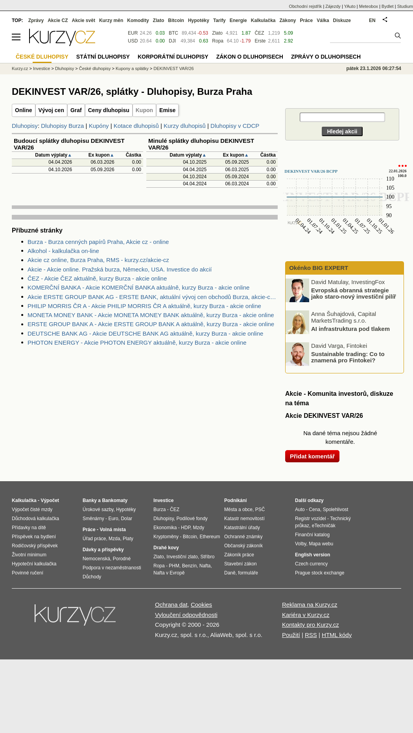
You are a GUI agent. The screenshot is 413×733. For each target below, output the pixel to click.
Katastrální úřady (242, 527)
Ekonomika (165, 527)
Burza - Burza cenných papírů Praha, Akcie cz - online (98, 241)
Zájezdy (333, 6)
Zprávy (36, 20)
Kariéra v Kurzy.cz (306, 614)
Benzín (189, 566)
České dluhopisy (95, 68)
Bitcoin (176, 20)
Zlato (217, 33)
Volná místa (112, 529)
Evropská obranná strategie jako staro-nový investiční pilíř (353, 293)
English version (312, 555)
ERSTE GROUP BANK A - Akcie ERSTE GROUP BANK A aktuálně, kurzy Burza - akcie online (151, 324)
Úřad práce (94, 538)
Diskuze (342, 20)
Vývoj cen (51, 110)
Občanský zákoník (243, 545)
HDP (185, 527)
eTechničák (324, 525)
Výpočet (50, 500)
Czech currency (311, 564)
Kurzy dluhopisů (185, 125)
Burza (159, 509)
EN (372, 20)
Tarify (219, 20)
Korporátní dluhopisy (173, 57)
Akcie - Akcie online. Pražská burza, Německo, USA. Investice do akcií (120, 269)
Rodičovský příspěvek (35, 545)
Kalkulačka (263, 20)
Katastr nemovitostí (244, 518)
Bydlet (388, 6)
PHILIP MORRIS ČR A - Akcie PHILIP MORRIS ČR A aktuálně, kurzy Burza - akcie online (144, 306)
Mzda (114, 538)
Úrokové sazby (98, 509)
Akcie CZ (58, 20)
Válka (323, 20)
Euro (113, 518)
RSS (311, 634)
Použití (291, 634)
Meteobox (368, 6)
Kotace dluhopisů (136, 125)
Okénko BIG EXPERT (318, 267)
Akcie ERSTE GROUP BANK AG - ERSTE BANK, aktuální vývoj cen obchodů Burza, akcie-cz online (153, 297)
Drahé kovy (166, 547)
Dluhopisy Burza (62, 125)
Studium (405, 6)
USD (133, 41)
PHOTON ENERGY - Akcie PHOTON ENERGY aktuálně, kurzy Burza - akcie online (137, 342)
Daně (230, 573)
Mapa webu (321, 544)
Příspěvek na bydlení (34, 536)
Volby (300, 544)
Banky (90, 500)
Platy (128, 538)
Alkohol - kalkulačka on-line (63, 250)
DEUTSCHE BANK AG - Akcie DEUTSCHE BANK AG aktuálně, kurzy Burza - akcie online (145, 333)
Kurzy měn (111, 20)
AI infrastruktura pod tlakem (350, 328)
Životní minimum (29, 555)
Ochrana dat (171, 604)
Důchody (92, 577)
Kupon (144, 110)
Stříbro (207, 556)
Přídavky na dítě (29, 527)
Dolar (126, 518)
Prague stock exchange (319, 573)
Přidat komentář (312, 456)
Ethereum (209, 536)
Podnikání (235, 500)
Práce (306, 20)
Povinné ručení (27, 573)
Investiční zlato (181, 556)
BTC (173, 33)
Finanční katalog (312, 534)
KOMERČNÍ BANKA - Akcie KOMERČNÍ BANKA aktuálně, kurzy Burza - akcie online (138, 287)
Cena (314, 509)
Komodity (138, 20)
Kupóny (99, 125)
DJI (172, 41)
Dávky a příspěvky (103, 549)
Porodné (122, 558)
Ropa (217, 41)
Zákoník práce (239, 555)
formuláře (248, 573)
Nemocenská (96, 558)
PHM (174, 566)
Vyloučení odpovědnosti (186, 614)
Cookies (201, 604)
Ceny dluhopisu (108, 110)
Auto (300, 509)
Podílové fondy (191, 518)
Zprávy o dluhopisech (326, 57)
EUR (133, 33)
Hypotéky (198, 20)
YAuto (350, 6)
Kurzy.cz (20, 68)
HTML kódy (337, 634)
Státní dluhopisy (103, 57)
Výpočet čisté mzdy (32, 509)
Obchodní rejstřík (305, 6)
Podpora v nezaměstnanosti (112, 568)
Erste (260, 41)
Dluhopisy (25, 125)
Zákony (287, 20)
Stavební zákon (240, 564)
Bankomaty (114, 500)
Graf (76, 110)
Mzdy (199, 527)
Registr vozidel (310, 518)
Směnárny (93, 518)
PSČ (260, 509)
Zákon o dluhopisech (249, 57)
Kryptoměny (166, 536)
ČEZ (259, 33)
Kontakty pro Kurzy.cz (310, 624)
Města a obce (238, 509)
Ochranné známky (243, 536)
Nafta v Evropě (168, 573)
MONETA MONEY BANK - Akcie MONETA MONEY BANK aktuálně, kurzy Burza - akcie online (151, 315)
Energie (238, 20)
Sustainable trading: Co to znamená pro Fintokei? (348, 357)
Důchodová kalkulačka (35, 518)
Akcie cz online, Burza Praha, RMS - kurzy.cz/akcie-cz (98, 260)
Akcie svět (83, 20)
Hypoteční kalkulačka (34, 564)
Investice (41, 68)
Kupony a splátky (132, 68)
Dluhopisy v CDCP (234, 125)
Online (23, 110)
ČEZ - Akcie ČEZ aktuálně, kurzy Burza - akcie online (97, 278)
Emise (167, 110)
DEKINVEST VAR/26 (173, 68)
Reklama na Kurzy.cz (309, 604)
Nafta (205, 566)
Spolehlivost (335, 509)
